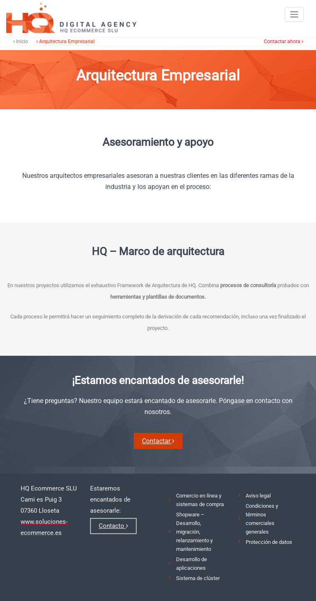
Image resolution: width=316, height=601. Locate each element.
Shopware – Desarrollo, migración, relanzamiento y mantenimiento (194, 531)
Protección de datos (269, 542)
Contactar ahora (284, 41)
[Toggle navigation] (294, 14)
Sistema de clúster (198, 578)
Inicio (19, 41)
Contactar (158, 441)
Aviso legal (258, 496)
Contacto (113, 526)
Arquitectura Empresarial (64, 41)
